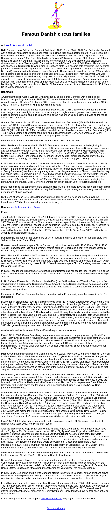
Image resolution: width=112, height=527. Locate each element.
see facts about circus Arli (19, 45)
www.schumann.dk (51, 498)
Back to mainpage (56, 508)
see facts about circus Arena (25, 207)
